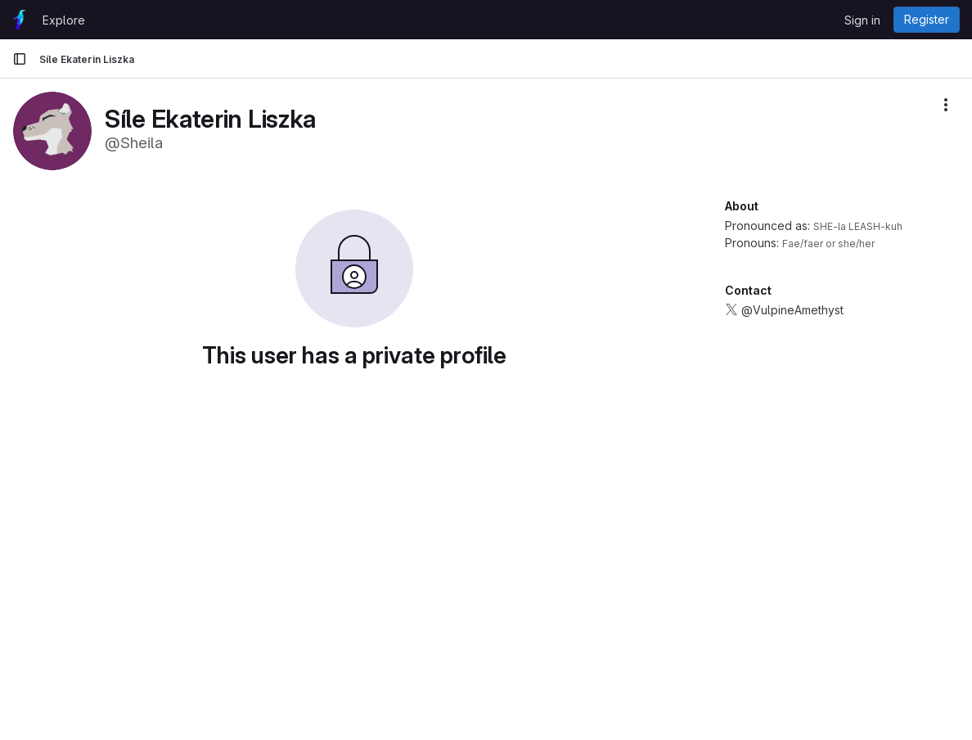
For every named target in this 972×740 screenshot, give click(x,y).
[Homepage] (19, 20)
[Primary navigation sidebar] (20, 59)
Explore (64, 20)
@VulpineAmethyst (792, 310)
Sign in (862, 20)
